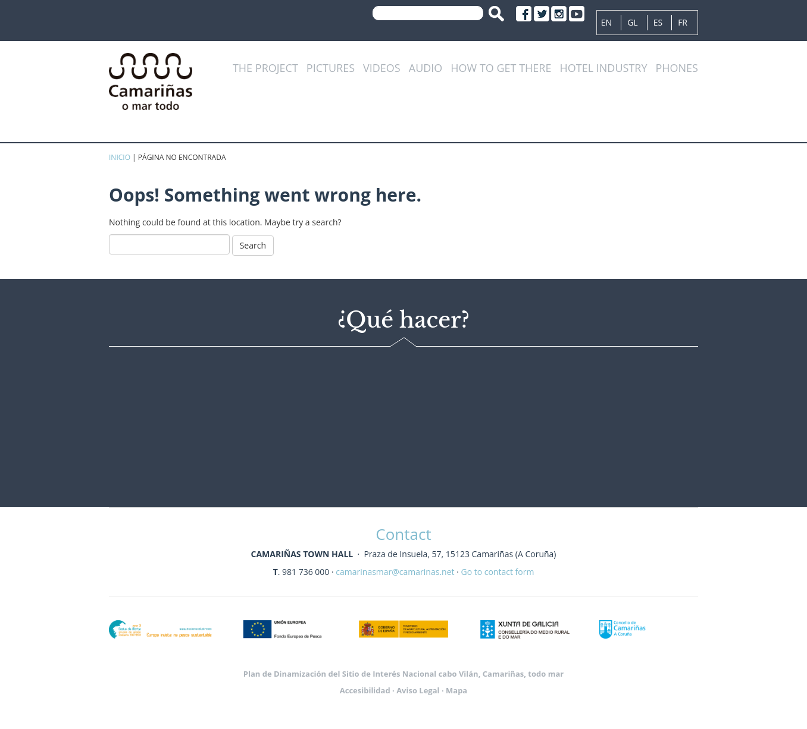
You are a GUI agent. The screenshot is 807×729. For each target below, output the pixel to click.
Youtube (576, 13)
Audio (426, 68)
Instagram (559, 13)
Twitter (541, 13)
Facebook (523, 13)
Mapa (456, 690)
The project (265, 68)
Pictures (330, 68)
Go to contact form (497, 571)
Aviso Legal (417, 690)
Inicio (119, 157)
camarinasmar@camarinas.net (395, 571)
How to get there (501, 68)
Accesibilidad (365, 690)
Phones (676, 68)
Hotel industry (603, 68)
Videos (382, 68)
